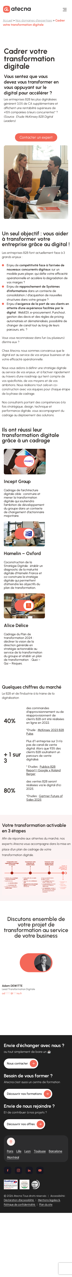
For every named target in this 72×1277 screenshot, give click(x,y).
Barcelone (55, 1151)
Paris (10, 1151)
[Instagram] (18, 1170)
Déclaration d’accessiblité (19, 1200)
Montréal (13, 1157)
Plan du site (45, 1204)
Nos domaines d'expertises (34, 20)
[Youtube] (40, 1170)
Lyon (27, 1151)
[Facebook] (8, 1170)
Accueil (7, 20)
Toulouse (40, 1151)
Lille (18, 1151)
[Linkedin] (29, 1170)
